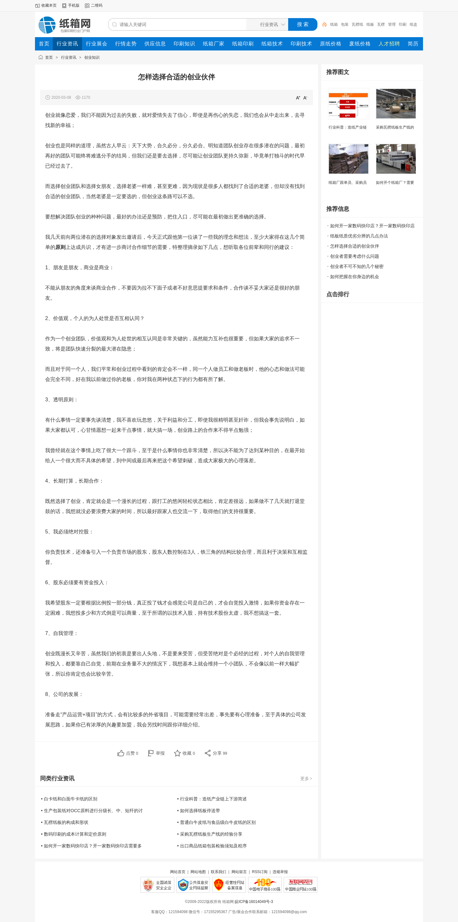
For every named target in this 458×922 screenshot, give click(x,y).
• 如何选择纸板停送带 (198, 810)
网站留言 (239, 872)
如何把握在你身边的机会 (354, 276)
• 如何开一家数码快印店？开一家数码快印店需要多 (91, 845)
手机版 (74, 5)
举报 (160, 753)
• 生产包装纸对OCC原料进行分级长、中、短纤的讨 (92, 810)
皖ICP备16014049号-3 (254, 901)
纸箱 (334, 24)
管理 (392, 24)
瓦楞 (381, 24)
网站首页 (177, 872)
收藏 (189, 753)
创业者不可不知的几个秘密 (357, 266)
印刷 (402, 24)
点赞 (132, 753)
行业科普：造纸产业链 (348, 127)
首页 (49, 57)
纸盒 (413, 24)
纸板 (370, 24)
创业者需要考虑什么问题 (354, 256)
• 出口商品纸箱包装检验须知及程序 (212, 845)
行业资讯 (68, 57)
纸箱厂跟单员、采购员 (348, 182)
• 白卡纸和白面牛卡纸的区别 (69, 798)
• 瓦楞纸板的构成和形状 (64, 822)
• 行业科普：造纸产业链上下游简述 (212, 798)
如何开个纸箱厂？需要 (395, 182)
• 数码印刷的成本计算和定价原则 (73, 834)
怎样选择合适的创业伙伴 (354, 246)
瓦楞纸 (357, 24)
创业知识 (92, 57)
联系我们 (218, 872)
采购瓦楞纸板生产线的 (395, 127)
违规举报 (280, 872)
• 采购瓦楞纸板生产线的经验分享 (209, 834)
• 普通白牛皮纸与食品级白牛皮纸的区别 (216, 822)
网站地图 (198, 872)
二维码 (96, 5)
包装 (345, 24)
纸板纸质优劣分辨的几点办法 (359, 235)
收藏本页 (49, 5)
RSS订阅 (259, 872)
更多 (306, 778)
